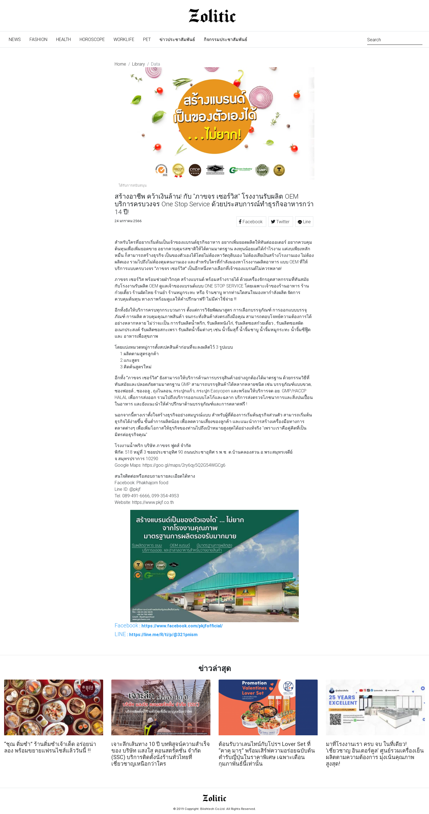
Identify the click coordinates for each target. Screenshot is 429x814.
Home (120, 64)
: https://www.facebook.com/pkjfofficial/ (169, 625)
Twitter (281, 221)
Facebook (251, 221)
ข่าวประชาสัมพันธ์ (177, 39)
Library (138, 64)
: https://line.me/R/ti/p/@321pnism (156, 634)
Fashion (38, 39)
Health (63, 39)
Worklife (124, 39)
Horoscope (92, 39)
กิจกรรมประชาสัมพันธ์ (225, 39)
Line (304, 221)
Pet (147, 39)
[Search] (394, 39)
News (17, 39)
